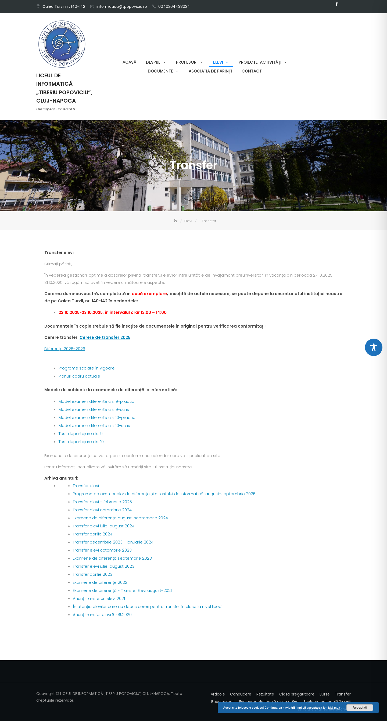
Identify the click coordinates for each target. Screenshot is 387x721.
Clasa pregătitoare (296, 694)
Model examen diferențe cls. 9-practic (96, 401)
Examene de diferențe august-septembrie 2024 (120, 518)
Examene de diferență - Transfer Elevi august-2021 (122, 590)
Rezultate (265, 694)
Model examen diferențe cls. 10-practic (97, 417)
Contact (252, 71)
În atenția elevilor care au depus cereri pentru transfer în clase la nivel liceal (147, 606)
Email (344, 4)
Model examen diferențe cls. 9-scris (94, 409)
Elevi (218, 62)
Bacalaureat (222, 701)
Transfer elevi (86, 485)
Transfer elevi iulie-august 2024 (103, 526)
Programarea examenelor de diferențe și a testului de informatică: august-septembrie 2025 (164, 494)
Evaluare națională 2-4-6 (327, 701)
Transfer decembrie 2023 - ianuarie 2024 (113, 542)
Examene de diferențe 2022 (100, 582)
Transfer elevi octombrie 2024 (102, 510)
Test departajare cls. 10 (81, 441)
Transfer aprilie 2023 (92, 574)
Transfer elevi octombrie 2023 (102, 550)
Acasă (129, 62)
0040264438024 (174, 6)
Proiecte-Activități (260, 62)
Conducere (240, 694)
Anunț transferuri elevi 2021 (99, 598)
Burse (325, 694)
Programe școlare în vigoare (87, 368)
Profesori (187, 62)
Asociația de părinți (210, 71)
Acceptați (360, 707)
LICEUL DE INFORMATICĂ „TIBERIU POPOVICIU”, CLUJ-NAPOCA (64, 88)
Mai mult (334, 707)
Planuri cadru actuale (79, 376)
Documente (160, 71)
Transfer (343, 694)
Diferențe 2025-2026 (64, 349)
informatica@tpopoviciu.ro (121, 6)
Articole (218, 694)
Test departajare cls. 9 (81, 433)
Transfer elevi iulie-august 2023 (103, 566)
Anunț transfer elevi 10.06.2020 (102, 614)
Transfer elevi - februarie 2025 (102, 502)
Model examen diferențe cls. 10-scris (94, 425)
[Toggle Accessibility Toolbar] (373, 347)
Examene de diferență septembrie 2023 (112, 558)
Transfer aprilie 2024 (92, 534)
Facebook (336, 4)
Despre (153, 62)
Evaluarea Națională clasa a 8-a (269, 701)
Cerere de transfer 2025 (105, 337)
